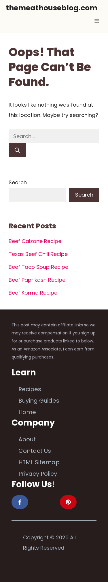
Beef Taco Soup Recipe (38, 267)
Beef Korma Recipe (33, 292)
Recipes (29, 389)
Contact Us (34, 451)
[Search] (17, 150)
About (27, 439)
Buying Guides (38, 401)
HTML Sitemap (39, 462)
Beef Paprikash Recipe (37, 279)
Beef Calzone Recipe (35, 241)
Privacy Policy (37, 474)
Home (27, 412)
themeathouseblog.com (51, 8)
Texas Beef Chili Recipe (38, 254)
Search (18, 182)
